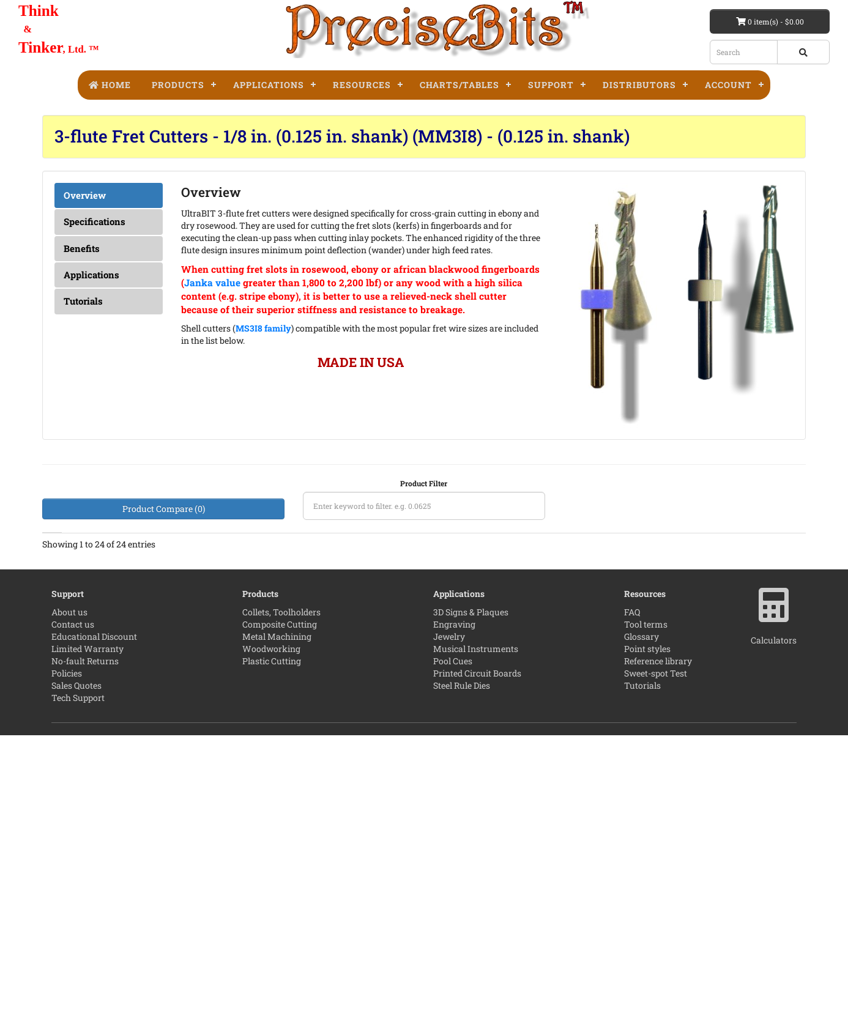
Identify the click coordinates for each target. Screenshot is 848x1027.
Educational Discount (94, 928)
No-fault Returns (85, 952)
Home (109, 85)
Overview (85, 195)
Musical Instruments (475, 940)
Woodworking (271, 940)
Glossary (641, 928)
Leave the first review (513, 595)
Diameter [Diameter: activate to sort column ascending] (68, 568)
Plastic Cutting (271, 952)
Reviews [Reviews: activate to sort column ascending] (508, 568)
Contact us (72, 916)
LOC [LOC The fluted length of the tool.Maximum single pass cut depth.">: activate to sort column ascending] (124, 568)
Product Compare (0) (163, 508)
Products (178, 85)
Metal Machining (276, 928)
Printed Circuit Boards (477, 965)
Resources (362, 85)
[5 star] (514, 801)
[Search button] (803, 52)
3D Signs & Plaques (470, 904)
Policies (66, 965)
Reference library (658, 952)
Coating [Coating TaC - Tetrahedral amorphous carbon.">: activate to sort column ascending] (273, 561)
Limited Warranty (87, 940)
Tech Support (78, 989)
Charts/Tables (459, 85)
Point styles (647, 940)
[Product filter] (424, 506)
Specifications (94, 221)
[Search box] (744, 52)
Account (728, 85)
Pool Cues (452, 952)
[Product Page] (784, 612)
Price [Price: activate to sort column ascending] (712, 568)
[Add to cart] (692, 612)
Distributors (639, 85)
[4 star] (514, 750)
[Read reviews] (514, 749)
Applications (268, 85)
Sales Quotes (76, 977)
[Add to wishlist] (722, 612)
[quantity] (656, 612)
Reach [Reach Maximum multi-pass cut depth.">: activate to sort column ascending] (175, 561)
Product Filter (423, 483)
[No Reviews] (514, 595)
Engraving (454, 916)
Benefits (82, 248)
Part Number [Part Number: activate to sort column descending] (594, 562)
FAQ (632, 904)
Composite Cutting (279, 916)
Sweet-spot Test (655, 965)
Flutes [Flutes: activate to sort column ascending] (223, 568)
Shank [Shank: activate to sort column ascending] (324, 568)
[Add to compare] (752, 612)
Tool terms (646, 916)
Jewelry (449, 928)
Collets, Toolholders (281, 904)
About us (69, 904)
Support (551, 85)
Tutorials (83, 301)
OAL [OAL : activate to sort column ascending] (375, 568)
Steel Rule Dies (461, 977)
